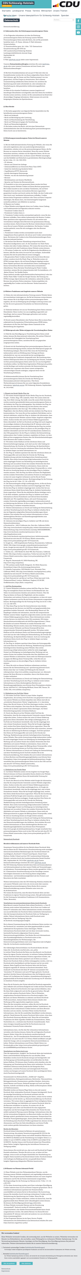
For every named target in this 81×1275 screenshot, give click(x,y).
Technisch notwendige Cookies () (24, 1247)
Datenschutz (5, 1269)
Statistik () (16, 1254)
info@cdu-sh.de (14, 60)
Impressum (5, 1271)
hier (31, 1203)
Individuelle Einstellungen (35, 1247)
